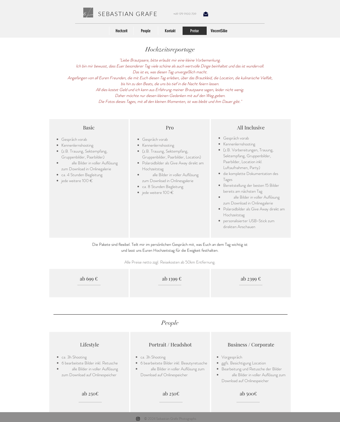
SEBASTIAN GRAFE (127, 13)
